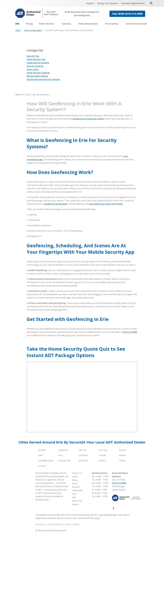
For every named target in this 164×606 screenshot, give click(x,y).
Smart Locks (32, 143)
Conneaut (42, 539)
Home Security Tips (36, 133)
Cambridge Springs (45, 534)
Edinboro (102, 534)
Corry (60, 529)
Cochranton (83, 529)
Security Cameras (35, 139)
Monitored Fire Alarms (37, 149)
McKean (122, 529)
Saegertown (63, 524)
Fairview (122, 534)
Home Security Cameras (38, 146)
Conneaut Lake (64, 534)
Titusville (102, 529)
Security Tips (33, 129)
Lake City (82, 524)
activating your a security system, (88, 192)
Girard (40, 529)
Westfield (42, 524)
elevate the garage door (55, 277)
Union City (103, 524)
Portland (122, 524)
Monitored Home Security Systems (43, 153)
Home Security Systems (38, 136)
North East (82, 534)
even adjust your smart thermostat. (106, 277)
